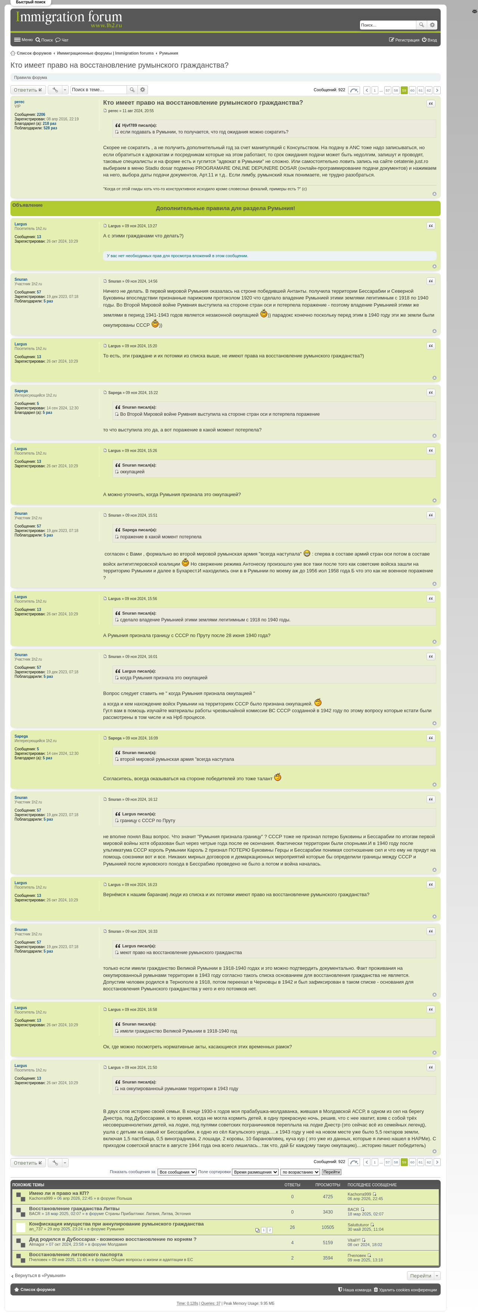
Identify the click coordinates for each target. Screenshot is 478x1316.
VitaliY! (354, 1240)
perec (20, 102)
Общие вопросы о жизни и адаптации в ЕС (152, 1259)
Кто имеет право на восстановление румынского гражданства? (119, 65)
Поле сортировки (238, 1171)
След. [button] (437, 90)
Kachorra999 (41, 1198)
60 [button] (412, 90)
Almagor (36, 1244)
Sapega (21, 391)
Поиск (421, 25)
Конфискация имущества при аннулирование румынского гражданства (116, 1224)
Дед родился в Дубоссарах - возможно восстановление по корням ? (112, 1239)
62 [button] (429, 90)
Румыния (169, 53)
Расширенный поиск (432, 25)
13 (39, 237)
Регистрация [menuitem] (407, 40)
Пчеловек (38, 1259)
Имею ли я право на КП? (59, 1193)
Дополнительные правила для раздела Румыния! (225, 208)
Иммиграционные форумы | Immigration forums (105, 53)
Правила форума (30, 77)
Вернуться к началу (434, 194)
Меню (27, 39)
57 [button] (388, 90)
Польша (124, 1198)
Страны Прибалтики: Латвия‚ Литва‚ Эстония (147, 1213)
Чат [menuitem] (65, 40)
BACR (35, 1213)
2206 (41, 115)
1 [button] (375, 90)
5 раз (48, 301)
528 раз (50, 128)
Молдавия (117, 1244)
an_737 (36, 1229)
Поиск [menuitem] (47, 40)
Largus (21, 224)
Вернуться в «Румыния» (40, 1275)
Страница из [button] (354, 90)
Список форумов (34, 53)
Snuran (21, 279)
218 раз (49, 124)
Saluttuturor (358, 1225)
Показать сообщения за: (153, 1171)
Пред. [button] (366, 90)
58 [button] (396, 90)
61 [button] (421, 90)
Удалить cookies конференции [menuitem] (408, 1290)
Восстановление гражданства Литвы (74, 1208)
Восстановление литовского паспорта (75, 1254)
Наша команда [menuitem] (357, 1290)
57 (39, 292)
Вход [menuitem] (432, 40)
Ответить (25, 89)
